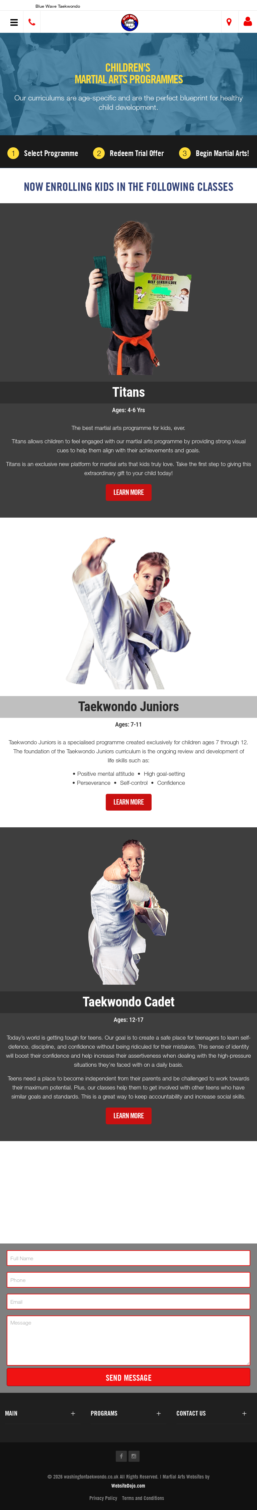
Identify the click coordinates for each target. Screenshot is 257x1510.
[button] (129, 22)
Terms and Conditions (143, 1498)
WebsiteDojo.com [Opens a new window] (128, 1485)
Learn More (128, 492)
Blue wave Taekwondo (57, 6)
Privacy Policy (103, 1498)
